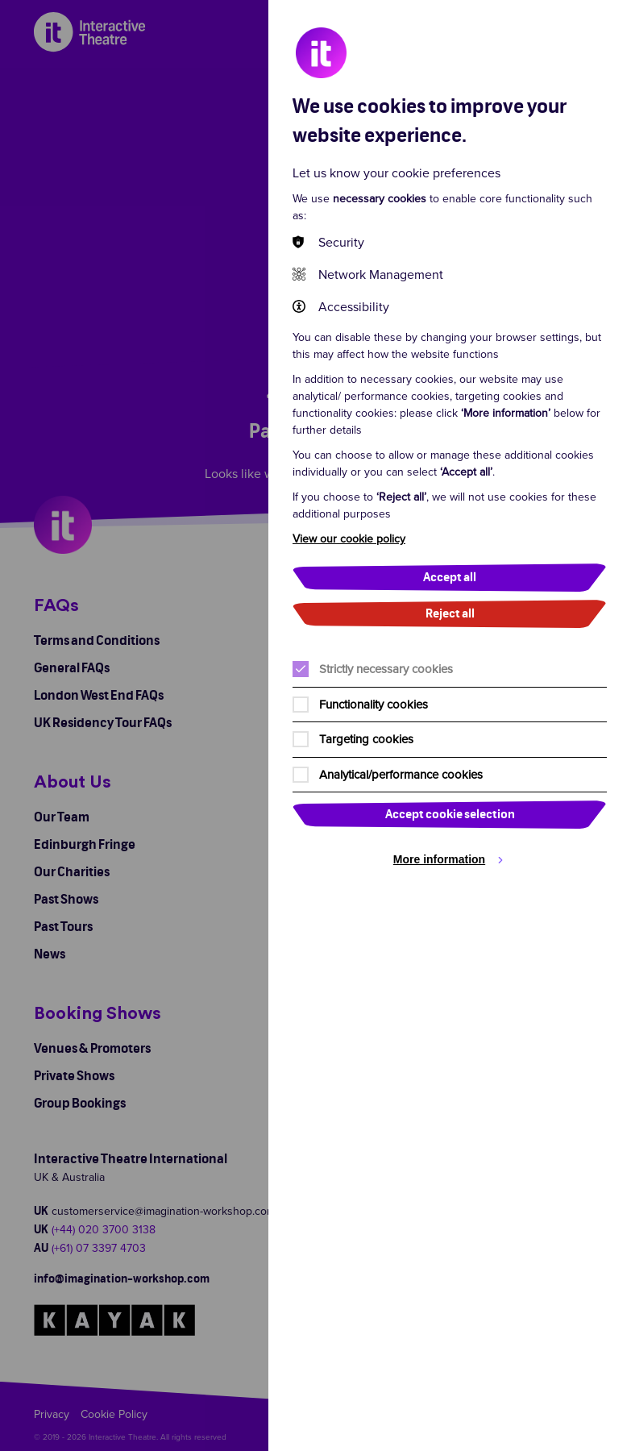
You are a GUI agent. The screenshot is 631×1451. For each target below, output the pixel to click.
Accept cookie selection (450, 814)
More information (439, 859)
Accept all (449, 577)
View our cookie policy (349, 538)
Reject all (450, 613)
